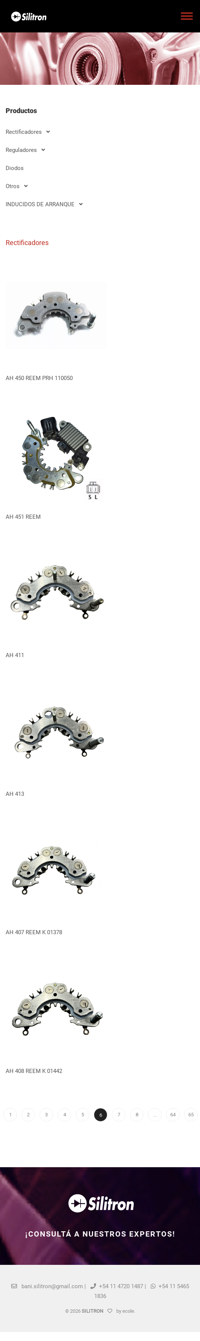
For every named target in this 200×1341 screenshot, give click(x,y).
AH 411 (15, 655)
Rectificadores (28, 132)
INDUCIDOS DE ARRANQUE (44, 204)
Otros (16, 186)
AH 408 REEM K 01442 (34, 1071)
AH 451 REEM (23, 516)
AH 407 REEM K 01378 (34, 932)
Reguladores (25, 150)
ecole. (128, 1311)
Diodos (15, 168)
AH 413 (15, 794)
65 (191, 1114)
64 (173, 1114)
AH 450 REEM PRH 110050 (39, 378)
